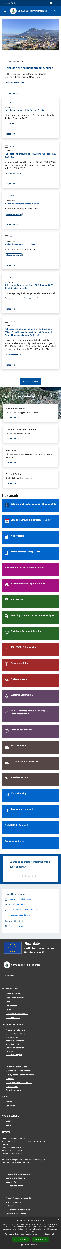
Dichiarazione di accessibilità (18, 1209)
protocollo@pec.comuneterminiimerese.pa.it (25, 1159)
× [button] (58, 1219)
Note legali (10, 1205)
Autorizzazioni (12, 1086)
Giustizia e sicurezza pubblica (18, 1070)
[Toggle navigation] (5, 10)
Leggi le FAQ (11, 1181)
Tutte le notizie (30, 381)
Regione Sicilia (10, 2)
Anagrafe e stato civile (15, 1029)
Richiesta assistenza (14, 1185)
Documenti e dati (13, 1017)
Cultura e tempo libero (15, 1033)
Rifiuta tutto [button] (41, 1239)
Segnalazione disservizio (16, 1177)
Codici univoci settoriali (12, 1153)
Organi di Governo (13, 993)
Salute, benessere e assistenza (19, 1082)
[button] (30, 1245)
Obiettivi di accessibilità (16, 1213)
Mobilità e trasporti (14, 1054)
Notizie (12, 61)
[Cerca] (55, 10)
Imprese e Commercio (15, 1040)
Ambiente (10, 1078)
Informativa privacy (14, 1201)
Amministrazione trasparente (18, 1197)
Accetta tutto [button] (20, 1239)
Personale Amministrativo (17, 1013)
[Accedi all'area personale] (51, 3)
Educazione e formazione (16, 1066)
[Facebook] (6, 982)
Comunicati (10, 1105)
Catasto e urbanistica (15, 1047)
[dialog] (30, 1233)
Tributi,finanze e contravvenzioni (20, 1074)
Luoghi (9, 1120)
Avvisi (9, 102)
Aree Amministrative (15, 997)
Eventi (8, 1124)
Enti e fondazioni (13, 1005)
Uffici (8, 1001)
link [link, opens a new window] (54, 1234)
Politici (9, 1009)
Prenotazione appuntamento (18, 1173)
